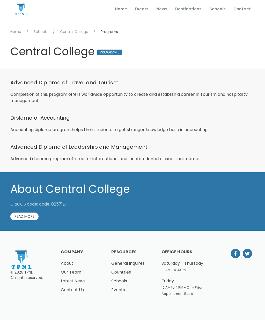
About (67, 263)
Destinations (188, 9)
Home (121, 9)
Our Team (71, 272)
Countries (121, 272)
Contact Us (72, 290)
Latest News (73, 281)
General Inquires (128, 263)
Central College (74, 31)
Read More (24, 216)
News (161, 9)
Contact (242, 9)
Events (142, 9)
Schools (217, 9)
